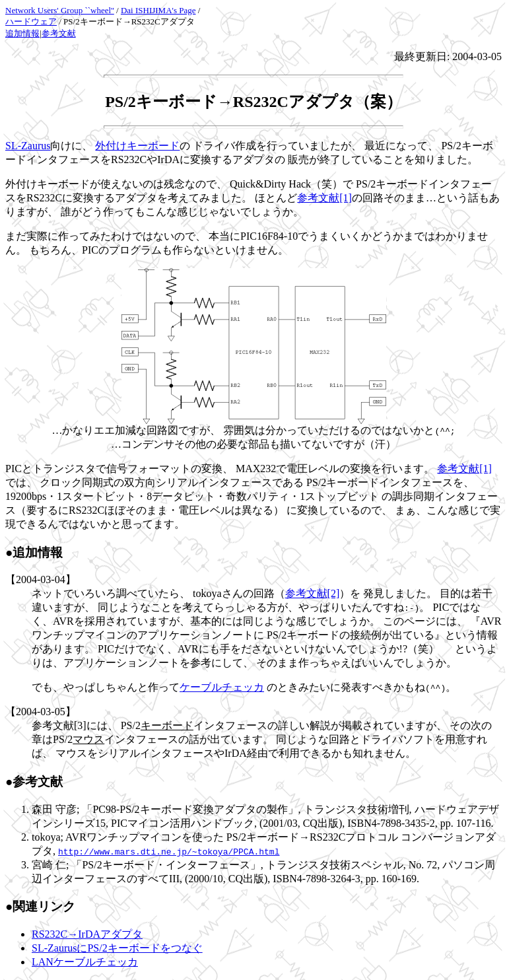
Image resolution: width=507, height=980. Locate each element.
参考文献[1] (324, 197)
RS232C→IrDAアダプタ (87, 934)
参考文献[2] (312, 593)
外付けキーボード (137, 145)
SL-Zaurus (27, 145)
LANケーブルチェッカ (85, 961)
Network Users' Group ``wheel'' (59, 10)
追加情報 (22, 33)
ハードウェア (31, 21)
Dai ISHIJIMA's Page (158, 10)
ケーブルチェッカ (222, 687)
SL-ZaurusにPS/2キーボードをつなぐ (117, 948)
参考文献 (59, 33)
